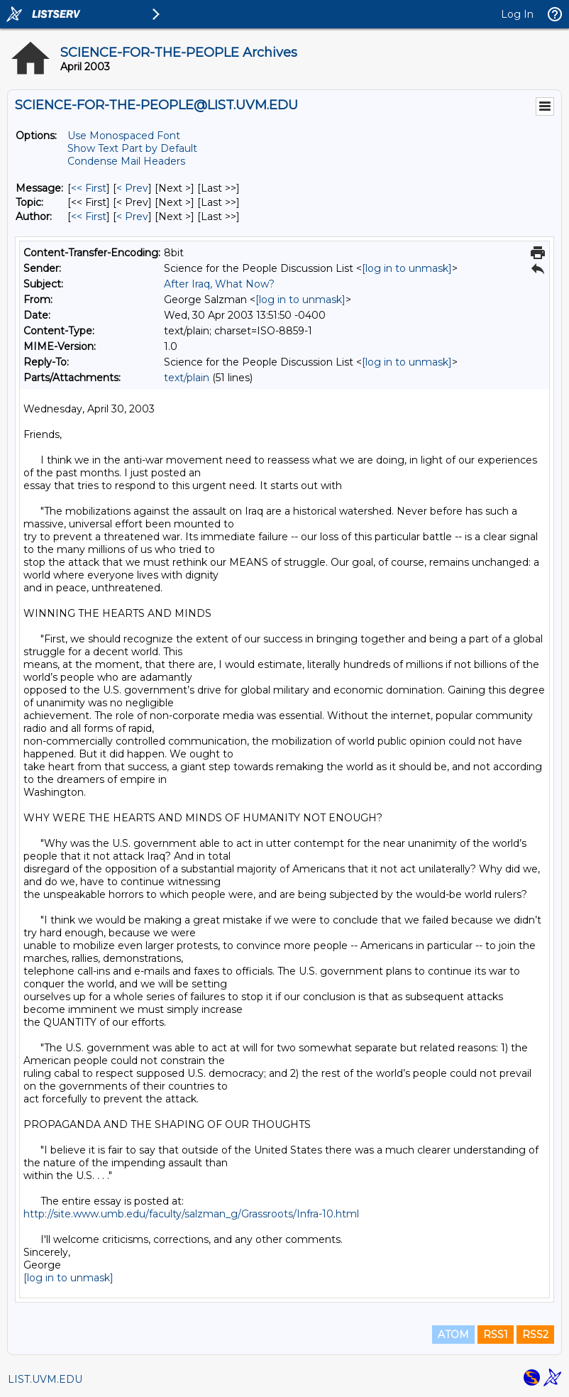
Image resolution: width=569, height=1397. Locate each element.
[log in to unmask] (407, 268)
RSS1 (495, 1334)
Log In (517, 14)
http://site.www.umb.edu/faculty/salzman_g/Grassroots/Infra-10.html (191, 1213)
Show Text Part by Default (132, 148)
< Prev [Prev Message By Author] (132, 216)
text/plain (186, 377)
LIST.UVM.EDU (45, 1379)
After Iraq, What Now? (219, 284)
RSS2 (535, 1334)
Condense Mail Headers (126, 161)
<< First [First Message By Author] (88, 216)
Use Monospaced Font (123, 135)
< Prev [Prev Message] (132, 188)
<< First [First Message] (88, 188)
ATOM (453, 1334)
